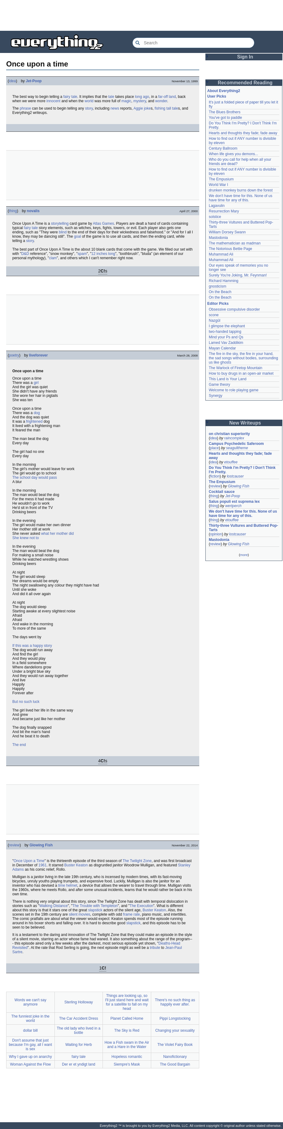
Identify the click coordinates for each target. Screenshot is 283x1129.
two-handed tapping (225, 331)
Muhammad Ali (221, 254)
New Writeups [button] (245, 422)
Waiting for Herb (78, 1044)
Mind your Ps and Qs (226, 337)
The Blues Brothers (225, 112)
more (244, 555)
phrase (25, 108)
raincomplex (234, 438)
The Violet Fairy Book (175, 1044)
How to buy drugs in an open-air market (241, 373)
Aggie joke (142, 108)
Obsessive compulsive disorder (234, 309)
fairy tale (70, 97)
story (89, 108)
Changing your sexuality (175, 1030)
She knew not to (25, 538)
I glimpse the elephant (227, 326)
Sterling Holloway (78, 1002)
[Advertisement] (142, 15)
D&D (25, 254)
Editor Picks (217, 303)
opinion (216, 534)
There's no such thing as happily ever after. (175, 1002)
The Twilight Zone (137, 861)
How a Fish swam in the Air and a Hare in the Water (126, 1044)
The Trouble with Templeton (95, 906)
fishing (160, 108)
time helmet (67, 885)
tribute (155, 948)
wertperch (233, 506)
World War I (218, 185)
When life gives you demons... (233, 154)
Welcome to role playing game (233, 390)
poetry (14, 355)
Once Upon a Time (29, 861)
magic (126, 101)
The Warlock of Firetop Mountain (235, 368)
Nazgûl (214, 320)
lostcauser (235, 476)
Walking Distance (53, 906)
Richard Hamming (223, 281)
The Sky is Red (126, 1030)
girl (36, 383)
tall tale (172, 108)
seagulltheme (237, 448)
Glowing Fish (41, 845)
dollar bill (30, 1030)
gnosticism (217, 286)
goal (77, 236)
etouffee (230, 462)
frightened (34, 421)
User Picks (216, 96)
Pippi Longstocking (175, 1018)
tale (111, 97)
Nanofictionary (175, 1056)
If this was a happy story (32, 645)
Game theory (219, 384)
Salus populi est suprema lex (234, 501)
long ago (142, 97)
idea (12, 81)
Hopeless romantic (126, 1056)
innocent (53, 101)
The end (19, 745)
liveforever (38, 355)
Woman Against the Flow (30, 1064)
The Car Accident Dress (78, 1018)
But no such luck (25, 702)
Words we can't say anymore (30, 1002)
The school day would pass (34, 477)
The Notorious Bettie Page (230, 249)
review (14, 845)
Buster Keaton (76, 865)
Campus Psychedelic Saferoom (236, 444)
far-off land (167, 97)
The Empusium (221, 179)
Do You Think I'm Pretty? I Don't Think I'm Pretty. (243, 470)
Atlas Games (103, 223)
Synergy (215, 395)
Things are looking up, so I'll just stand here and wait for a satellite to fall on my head (126, 1002)
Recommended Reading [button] (245, 82)
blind (63, 232)
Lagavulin (216, 206)
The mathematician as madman (235, 243)
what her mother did (57, 533)
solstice (215, 217)
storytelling (59, 223)
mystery (139, 101)
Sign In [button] (245, 56)
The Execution (141, 906)
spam (82, 254)
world (89, 101)
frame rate (131, 914)
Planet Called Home (126, 1018)
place (214, 448)
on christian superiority (229, 434)
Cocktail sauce (222, 492)
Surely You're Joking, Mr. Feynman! (238, 275)
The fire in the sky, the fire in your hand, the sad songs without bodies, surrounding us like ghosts (244, 358)
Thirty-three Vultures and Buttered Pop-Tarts (243, 527)
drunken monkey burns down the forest (241, 190)
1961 (42, 865)
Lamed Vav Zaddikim (226, 343)
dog (37, 413)
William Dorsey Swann (227, 232)
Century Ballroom (223, 148)
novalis (33, 211)
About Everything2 (223, 91)
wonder (161, 101)
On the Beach (220, 292)
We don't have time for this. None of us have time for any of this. (241, 198)
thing (13, 211)
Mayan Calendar (222, 348)
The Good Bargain (175, 1064)
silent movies (79, 914)
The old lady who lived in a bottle (78, 1030)
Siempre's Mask (127, 1064)
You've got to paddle (225, 117)
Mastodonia (218, 238)
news (115, 108)
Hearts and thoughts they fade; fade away (243, 133)
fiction (215, 476)
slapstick (95, 910)
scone (214, 315)
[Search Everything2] (193, 43)
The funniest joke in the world (30, 1018)
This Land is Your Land (227, 379)
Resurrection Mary (224, 211)
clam (53, 258)
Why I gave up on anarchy (30, 1056)
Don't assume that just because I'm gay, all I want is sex (30, 1044)
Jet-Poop (34, 81)
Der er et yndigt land (78, 1064)
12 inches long (103, 254)
